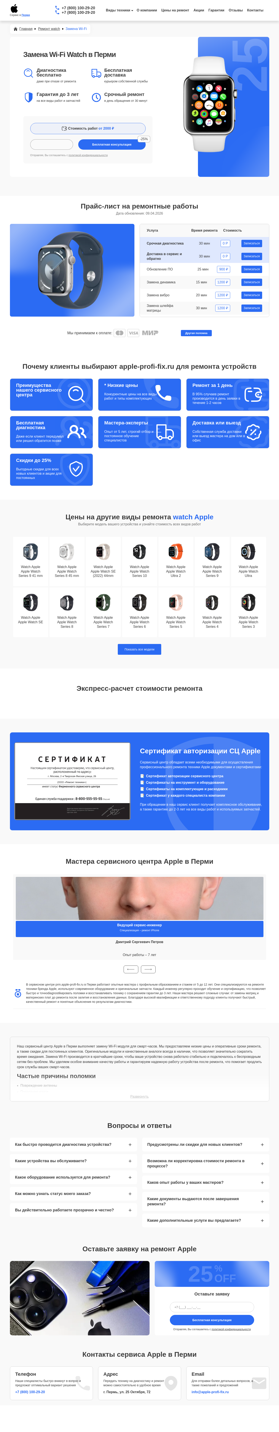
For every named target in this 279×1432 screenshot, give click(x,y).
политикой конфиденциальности (88, 155)
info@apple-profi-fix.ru (210, 1392)
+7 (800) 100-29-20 (78, 8)
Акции (198, 10)
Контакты (255, 10)
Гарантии (217, 10)
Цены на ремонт (175, 10)
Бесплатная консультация (211, 1320)
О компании (147, 10)
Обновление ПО (160, 269)
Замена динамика (161, 282)
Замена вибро (158, 295)
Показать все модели (140, 649)
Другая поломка (196, 333)
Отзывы (236, 10)
